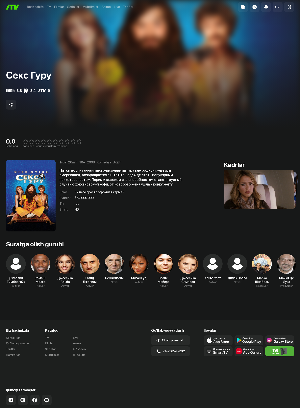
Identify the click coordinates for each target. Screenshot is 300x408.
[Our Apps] (218, 351)
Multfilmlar (90, 7)
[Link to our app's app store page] (218, 340)
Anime (106, 7)
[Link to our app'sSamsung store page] (279, 340)
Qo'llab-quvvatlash (18, 343)
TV (49, 7)
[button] (278, 7)
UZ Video (79, 349)
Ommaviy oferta (255, 404)
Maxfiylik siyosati (282, 404)
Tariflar (128, 7)
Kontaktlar (13, 338)
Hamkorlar (13, 355)
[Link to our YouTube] (47, 384)
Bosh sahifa (35, 7)
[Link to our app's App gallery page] (249, 351)
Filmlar (59, 7)
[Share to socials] (11, 105)
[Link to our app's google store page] (249, 340)
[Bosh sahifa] (12, 7)
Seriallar (73, 7)
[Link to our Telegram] (11, 384)
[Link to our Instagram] (23, 384)
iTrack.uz (79, 355)
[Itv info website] (279, 351)
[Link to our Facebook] (35, 384)
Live (117, 7)
